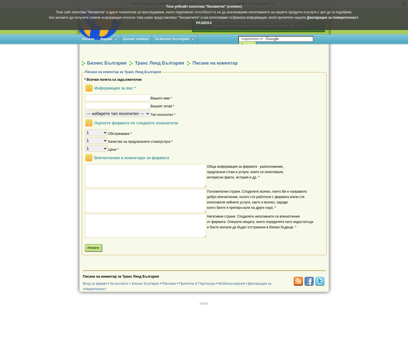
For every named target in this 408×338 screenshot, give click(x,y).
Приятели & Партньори (197, 284)
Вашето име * (161, 98)
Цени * (113, 149)
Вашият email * (162, 106)
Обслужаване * (120, 133)
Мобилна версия (231, 284)
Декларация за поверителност (332, 18)
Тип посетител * (163, 114)
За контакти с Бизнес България (134, 284)
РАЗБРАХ (204, 23)
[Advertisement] (204, 52)
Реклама (169, 284)
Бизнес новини (136, 39)
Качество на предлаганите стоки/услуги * (140, 141)
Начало (88, 39)
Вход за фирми (95, 284)
